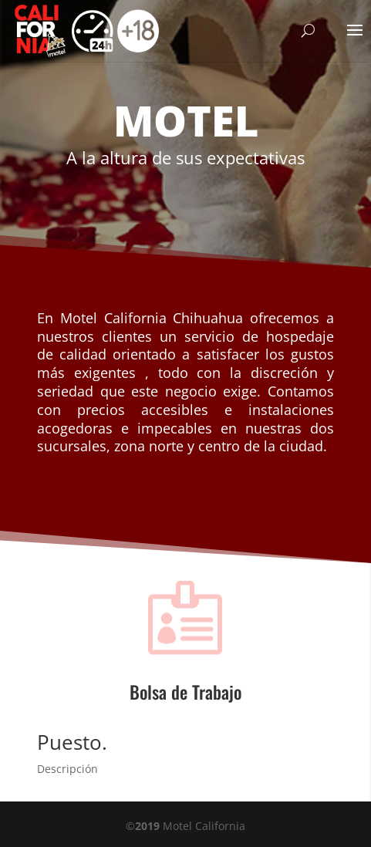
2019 (147, 825)
